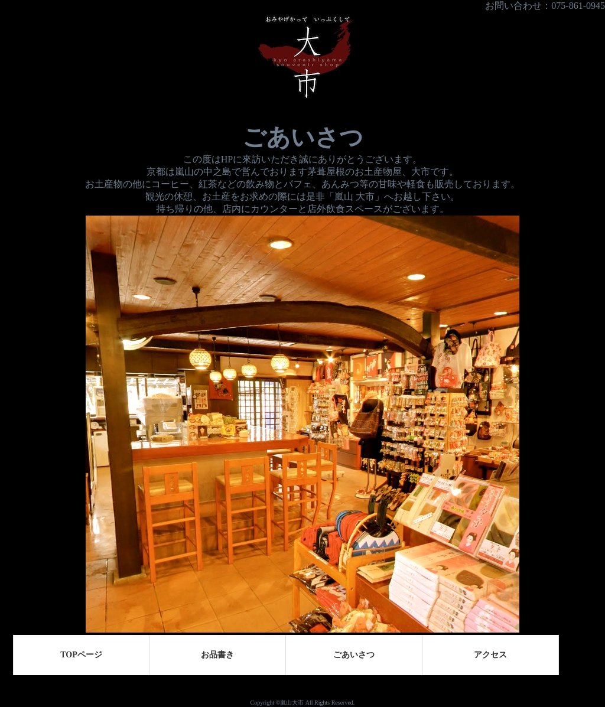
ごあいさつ (354, 654)
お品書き (217, 654)
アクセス (490, 654)
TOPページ (81, 654)
